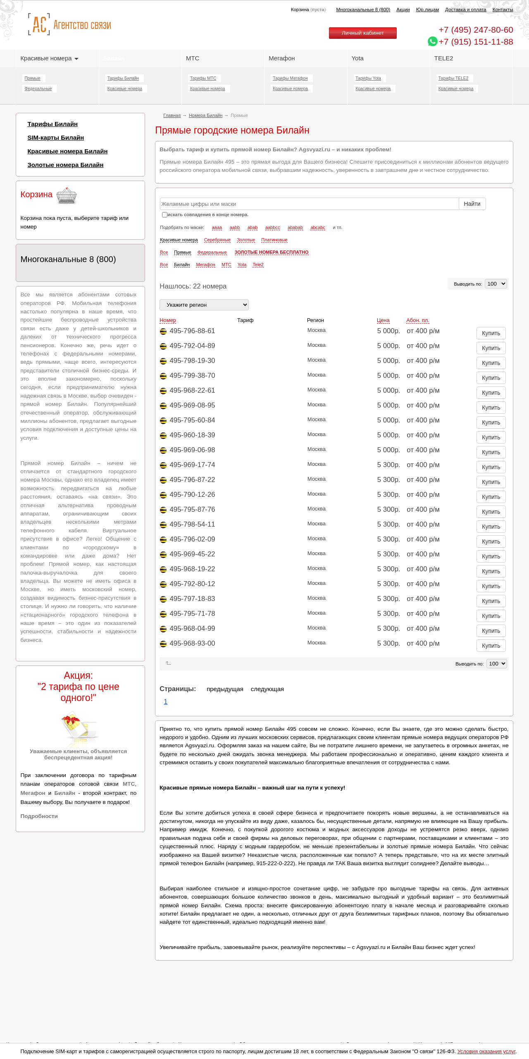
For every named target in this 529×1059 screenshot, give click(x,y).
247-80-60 (476, 29)
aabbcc (272, 227)
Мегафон (282, 58)
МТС (192, 58)
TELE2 (443, 58)
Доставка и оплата (465, 9)
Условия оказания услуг (486, 1051)
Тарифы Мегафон (290, 78)
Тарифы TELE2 (453, 78)
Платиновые (274, 239)
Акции (403, 9)
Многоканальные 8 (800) (363, 9)
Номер (168, 320)
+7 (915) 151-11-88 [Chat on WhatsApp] (476, 41)
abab (252, 227)
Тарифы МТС (203, 78)
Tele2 (258, 264)
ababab (295, 227)
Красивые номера (49, 58)
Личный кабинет (363, 33)
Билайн (114, 58)
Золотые (246, 239)
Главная (172, 115)
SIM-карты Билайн (55, 137)
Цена (383, 320)
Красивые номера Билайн (67, 151)
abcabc (317, 227)
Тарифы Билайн (123, 78)
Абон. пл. (417, 320)
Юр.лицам (427, 9)
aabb (235, 227)
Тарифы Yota (368, 78)
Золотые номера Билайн (65, 164)
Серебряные (217, 239)
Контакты (503, 9)
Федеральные (38, 88)
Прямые (32, 78)
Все (164, 252)
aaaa (217, 227)
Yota (358, 58)
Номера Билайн (205, 115)
